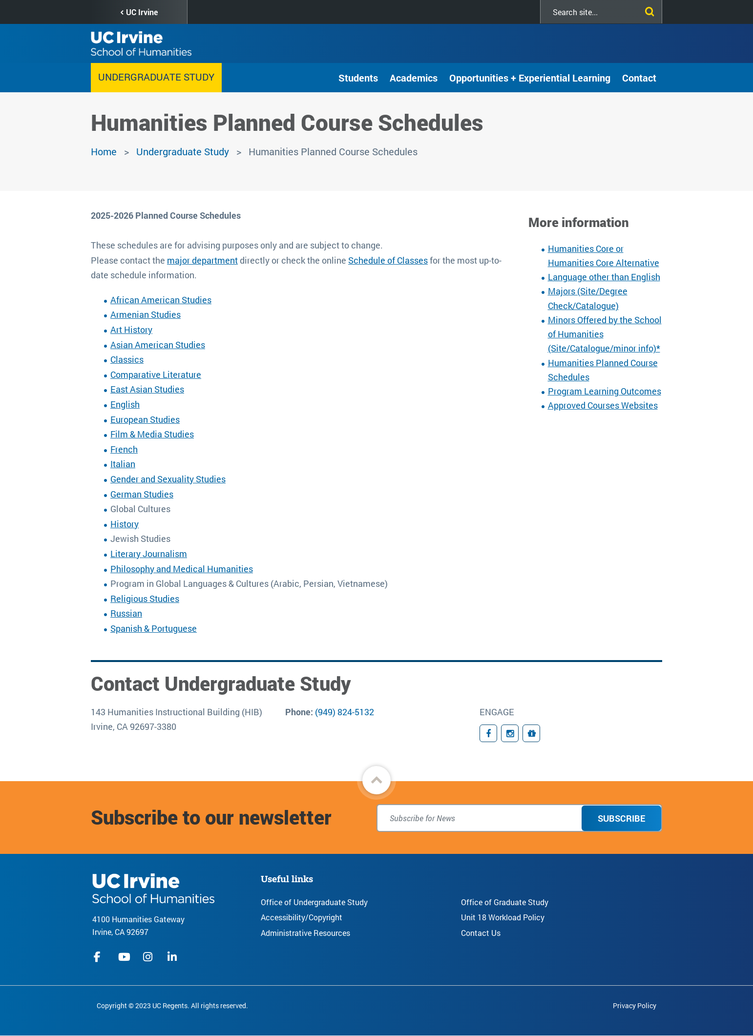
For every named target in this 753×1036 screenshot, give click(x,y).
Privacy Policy (634, 1005)
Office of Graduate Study (504, 902)
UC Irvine (142, 12)
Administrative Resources (305, 933)
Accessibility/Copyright (301, 917)
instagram (149, 957)
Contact (639, 77)
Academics (414, 77)
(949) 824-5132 (344, 712)
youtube (124, 957)
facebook (99, 957)
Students (358, 77)
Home (104, 151)
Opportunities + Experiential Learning (529, 77)
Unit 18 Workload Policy (502, 917)
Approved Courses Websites (603, 405)
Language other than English (604, 277)
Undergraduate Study (156, 76)
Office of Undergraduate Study (314, 902)
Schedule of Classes (388, 260)
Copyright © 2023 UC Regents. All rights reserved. (172, 1005)
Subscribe (621, 818)
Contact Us (481, 933)
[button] (376, 780)
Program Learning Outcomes (604, 391)
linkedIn (173, 957)
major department (202, 260)
